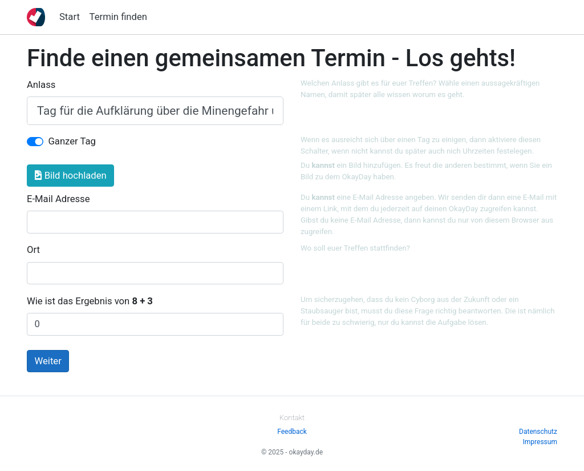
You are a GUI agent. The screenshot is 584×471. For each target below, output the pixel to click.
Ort (33, 249)
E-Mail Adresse (58, 199)
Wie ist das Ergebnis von (90, 301)
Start (69, 16)
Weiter (48, 361)
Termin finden (118, 16)
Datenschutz (538, 432)
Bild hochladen (71, 175)
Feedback (292, 432)
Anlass (41, 84)
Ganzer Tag (72, 141)
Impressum (540, 442)
